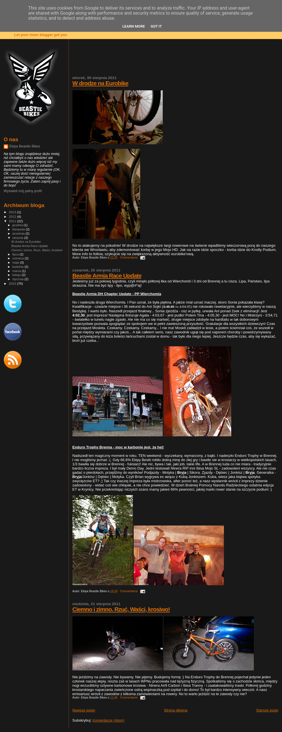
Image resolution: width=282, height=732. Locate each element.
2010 (13, 283)
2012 (13, 216)
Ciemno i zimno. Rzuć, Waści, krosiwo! (121, 609)
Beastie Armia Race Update (107, 275)
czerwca (18, 258)
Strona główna (175, 710)
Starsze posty (267, 710)
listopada (19, 229)
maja (16, 262)
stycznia (18, 279)
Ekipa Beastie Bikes (24, 146)
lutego (17, 275)
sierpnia (18, 237)
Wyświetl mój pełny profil (23, 191)
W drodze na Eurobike (100, 83)
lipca (16, 254)
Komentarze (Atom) (108, 720)
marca (17, 271)
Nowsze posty (83, 710)
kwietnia (18, 266)
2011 (13, 221)
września (19, 233)
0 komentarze (129, 257)
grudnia (18, 225)
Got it (156, 26)
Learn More (133, 26)
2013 (13, 212)
